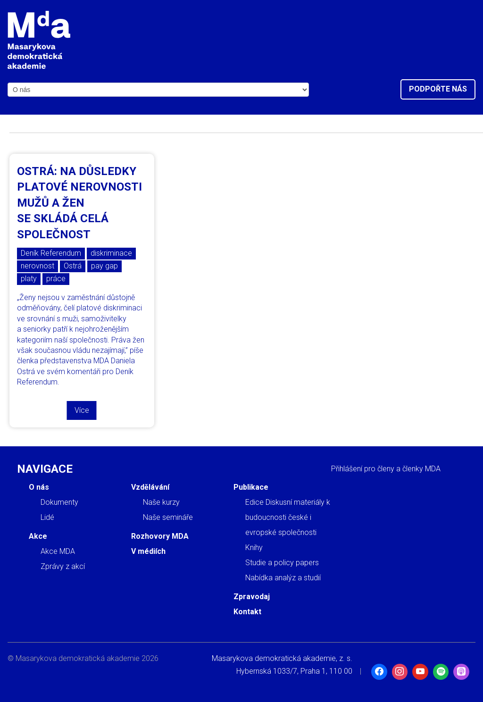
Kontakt (247, 611)
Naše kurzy (161, 502)
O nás (39, 487)
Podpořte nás (438, 88)
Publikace (250, 487)
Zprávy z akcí (63, 566)
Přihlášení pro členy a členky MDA (386, 468)
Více (82, 410)
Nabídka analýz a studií (283, 577)
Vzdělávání (150, 487)
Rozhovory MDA (160, 536)
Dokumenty (59, 502)
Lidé (47, 517)
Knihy (254, 547)
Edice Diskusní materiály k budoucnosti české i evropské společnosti (287, 517)
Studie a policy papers (282, 562)
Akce (38, 536)
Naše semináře (168, 517)
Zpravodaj (251, 596)
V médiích (148, 551)
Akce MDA (58, 551)
